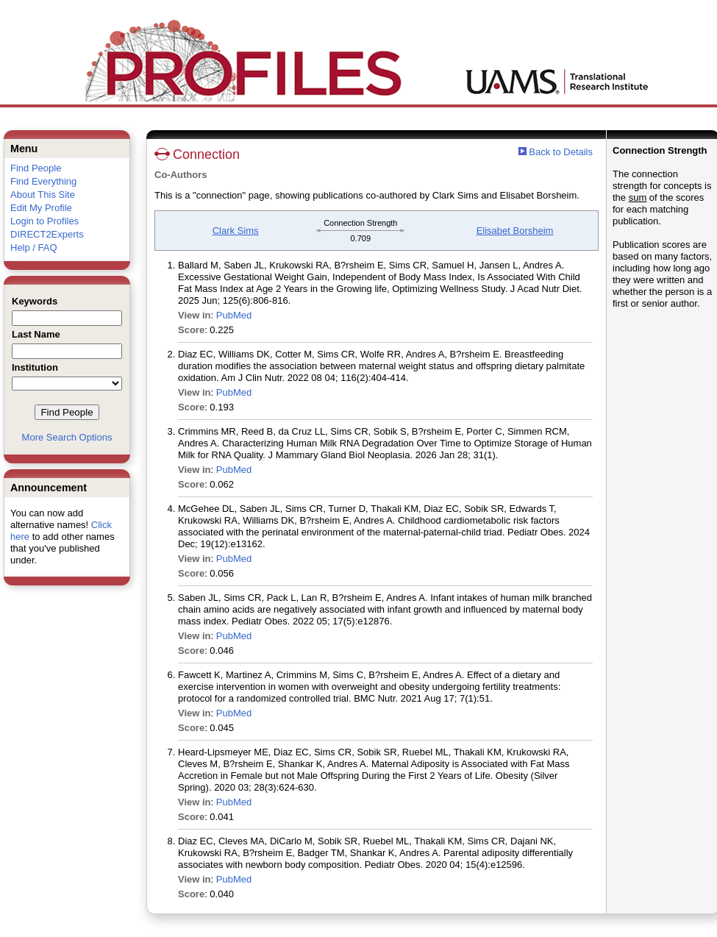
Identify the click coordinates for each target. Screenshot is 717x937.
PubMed (234, 315)
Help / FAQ (33, 247)
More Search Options (67, 437)
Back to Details (561, 151)
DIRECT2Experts (47, 234)
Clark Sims (236, 230)
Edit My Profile (41, 207)
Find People (35, 168)
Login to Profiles (44, 221)
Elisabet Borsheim (515, 230)
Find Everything (43, 181)
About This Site (42, 194)
